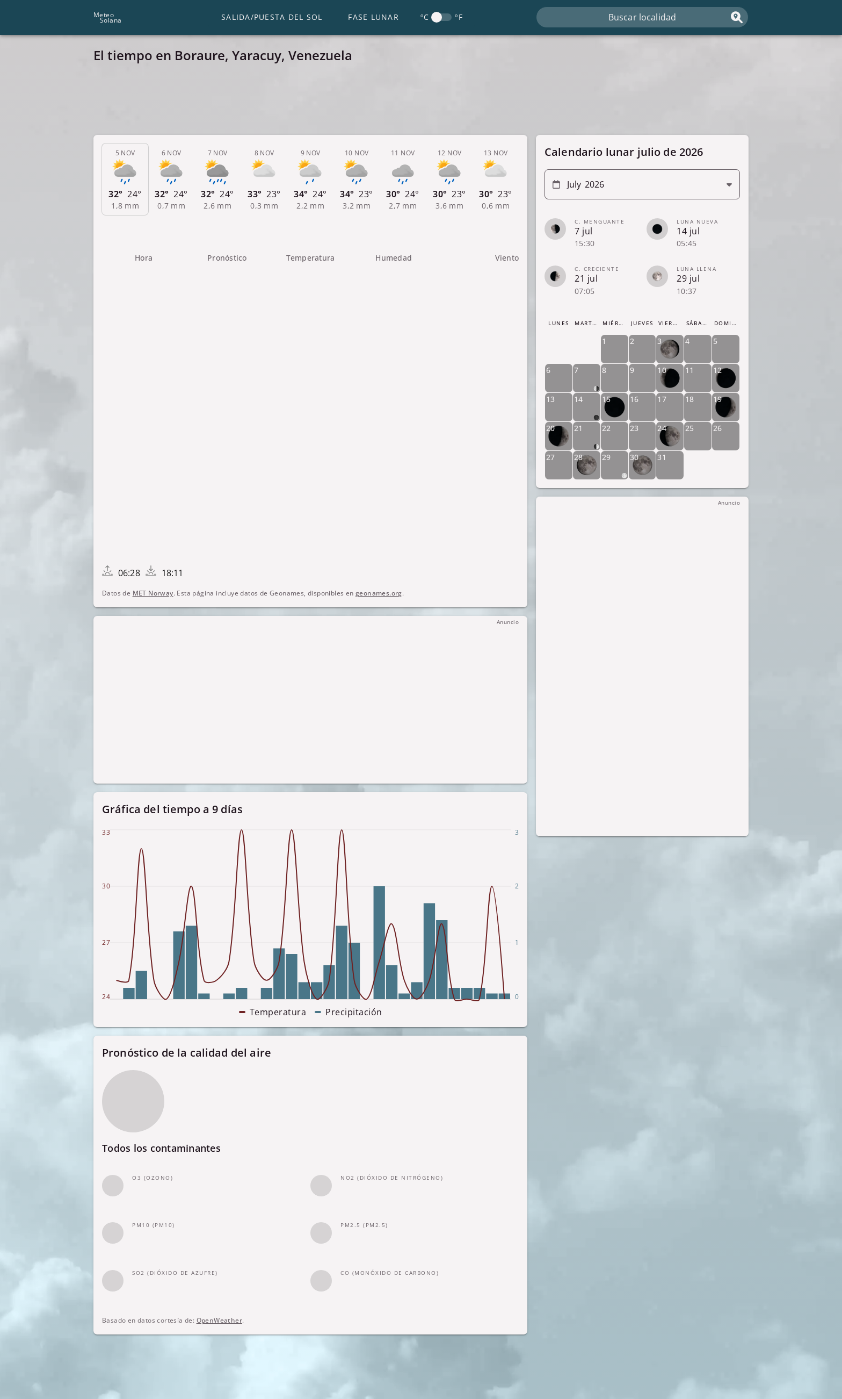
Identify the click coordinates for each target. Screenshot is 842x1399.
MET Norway (153, 593)
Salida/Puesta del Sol (271, 17)
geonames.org (378, 593)
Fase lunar (373, 17)
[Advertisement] (415, 102)
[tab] (125, 180)
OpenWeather (219, 1320)
